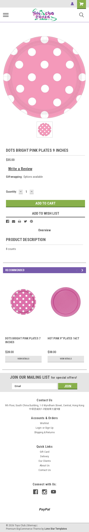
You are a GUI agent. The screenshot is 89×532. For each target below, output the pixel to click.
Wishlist (44, 423)
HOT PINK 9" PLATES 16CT (63, 338)
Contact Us (44, 470)
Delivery (44, 456)
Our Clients (44, 461)
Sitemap (31, 525)
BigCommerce (24, 528)
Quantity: (11, 191)
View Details (23, 359)
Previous (77, 270)
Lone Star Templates (55, 528)
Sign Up (49, 427)
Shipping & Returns (44, 432)
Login (39, 427)
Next (82, 270)
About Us (45, 465)
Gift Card (44, 451)
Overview (44, 230)
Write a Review (20, 168)
